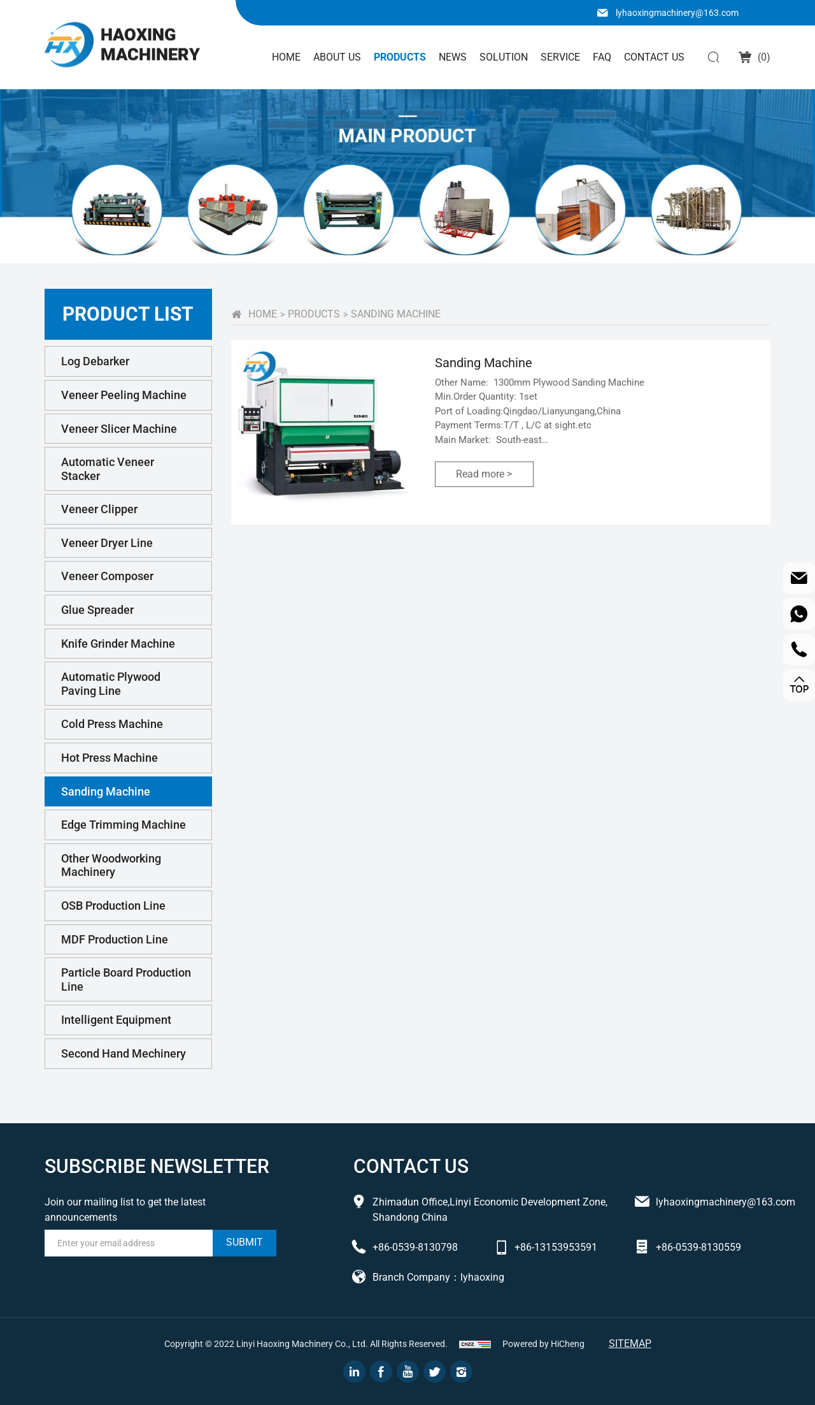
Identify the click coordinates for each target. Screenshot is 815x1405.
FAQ (602, 57)
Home (286, 57)
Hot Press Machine (109, 757)
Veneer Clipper (99, 509)
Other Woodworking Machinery (111, 865)
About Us (337, 57)
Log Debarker (95, 361)
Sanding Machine (105, 791)
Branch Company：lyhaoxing (438, 1277)
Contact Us (654, 57)
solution (503, 57)
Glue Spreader (97, 609)
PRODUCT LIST (128, 314)
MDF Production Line (114, 939)
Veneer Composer (107, 576)
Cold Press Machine (112, 724)
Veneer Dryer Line (107, 543)
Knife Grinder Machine (118, 643)
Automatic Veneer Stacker (107, 469)
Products (400, 57)
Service (560, 57)
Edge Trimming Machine (123, 824)
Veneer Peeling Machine (124, 395)
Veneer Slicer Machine (119, 428)
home (262, 314)
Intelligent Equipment (116, 1019)
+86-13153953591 (555, 1247)
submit (244, 1242)
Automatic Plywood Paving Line (110, 683)
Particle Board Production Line (126, 979)
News (453, 57)
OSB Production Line (113, 905)
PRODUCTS (314, 314)
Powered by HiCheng (543, 1344)
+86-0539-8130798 (415, 1247)
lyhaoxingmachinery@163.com (677, 13)
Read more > (484, 474)
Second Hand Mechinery (123, 1053)
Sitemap (630, 1343)
